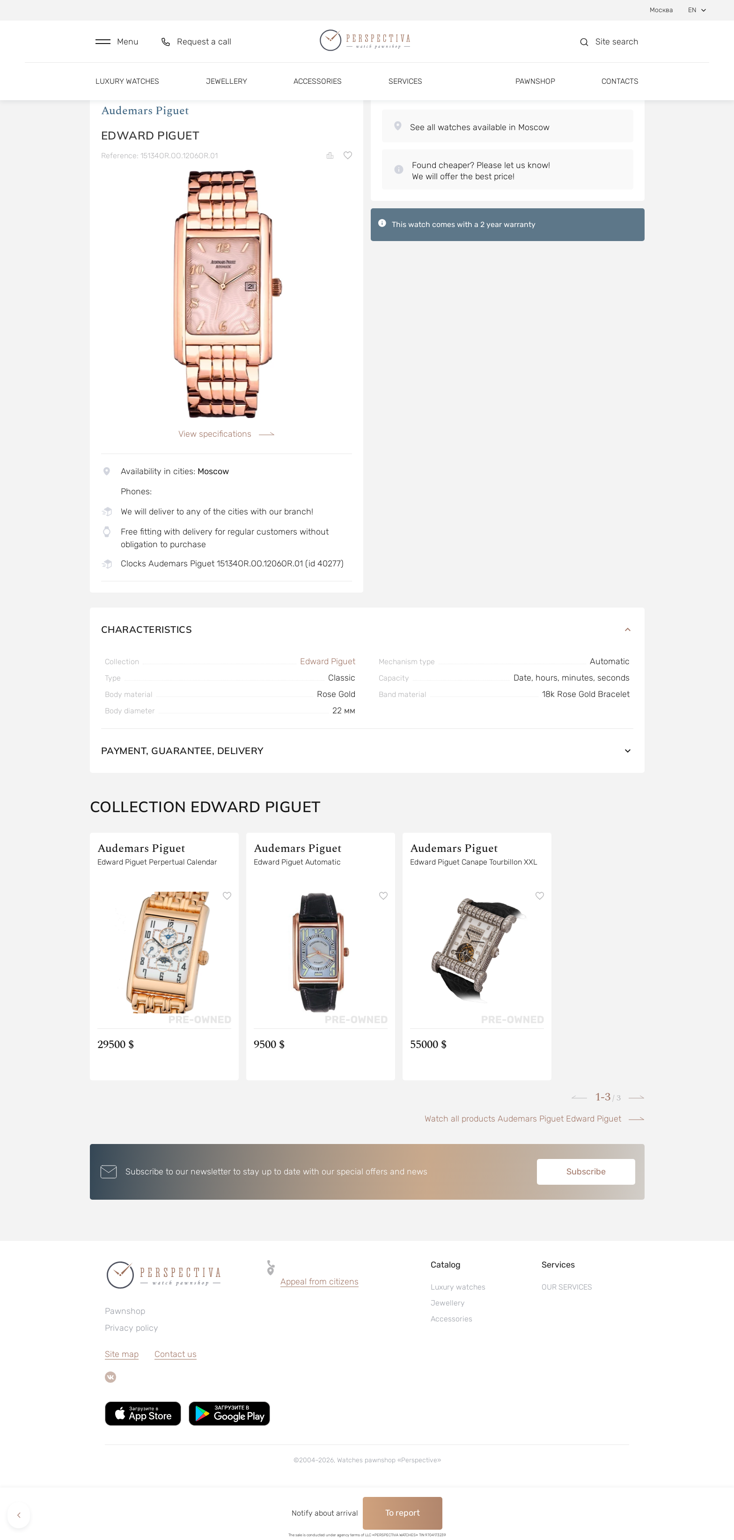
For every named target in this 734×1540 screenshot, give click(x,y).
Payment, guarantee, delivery (367, 798)
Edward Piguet (327, 709)
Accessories (318, 87)
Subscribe (586, 1219)
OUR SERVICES (567, 1334)
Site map (122, 1402)
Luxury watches (127, 87)
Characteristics (367, 677)
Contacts (620, 87)
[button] (117, 45)
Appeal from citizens (319, 1329)
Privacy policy (131, 1376)
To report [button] (402, 1513)
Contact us (175, 1402)
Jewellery (226, 87)
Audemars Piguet (145, 158)
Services (405, 87)
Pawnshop (535, 87)
